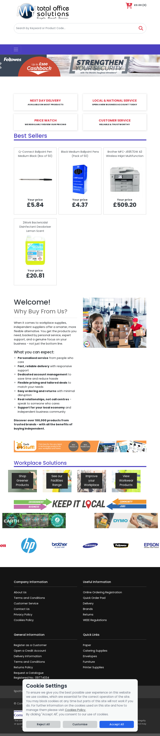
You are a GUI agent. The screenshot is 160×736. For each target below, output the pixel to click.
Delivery (88, 603)
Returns (88, 614)
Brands (88, 609)
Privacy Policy (23, 614)
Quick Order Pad (94, 598)
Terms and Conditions (29, 598)
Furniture (89, 662)
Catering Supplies (95, 651)
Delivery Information (28, 656)
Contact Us (22, 609)
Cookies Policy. (75, 710)
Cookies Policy (24, 620)
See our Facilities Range (41, 480)
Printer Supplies (93, 667)
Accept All (116, 724)
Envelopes (90, 656)
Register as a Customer (30, 645)
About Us (20, 592)
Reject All (43, 724)
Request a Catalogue (29, 673)
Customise (79, 724)
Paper (87, 645)
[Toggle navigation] (16, 49)
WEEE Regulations (95, 620)
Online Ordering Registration (102, 592)
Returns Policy (23, 667)
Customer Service (26, 603)
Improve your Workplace (75, 480)
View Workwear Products (110, 480)
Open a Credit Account (30, 651)
